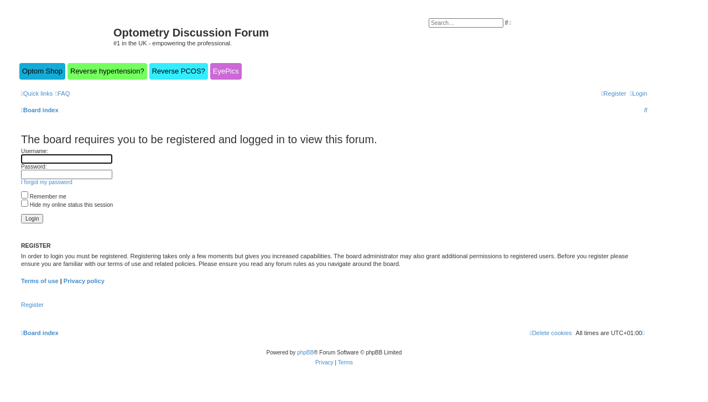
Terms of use (40, 281)
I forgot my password (46, 182)
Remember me (43, 197)
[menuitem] (62, 93)
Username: (34, 151)
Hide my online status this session (67, 205)
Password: (34, 167)
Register (32, 304)
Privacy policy (84, 281)
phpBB (305, 352)
